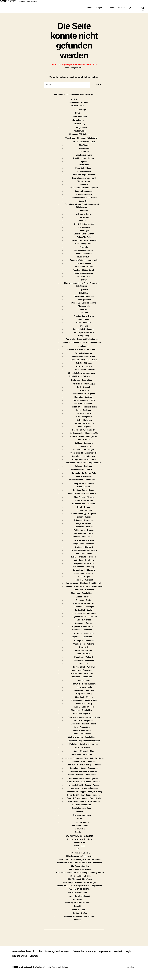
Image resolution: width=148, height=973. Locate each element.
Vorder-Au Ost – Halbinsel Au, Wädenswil (83, 583)
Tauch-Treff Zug (84, 257)
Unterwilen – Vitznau (83, 527)
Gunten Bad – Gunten (84, 610)
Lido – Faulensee (83, 620)
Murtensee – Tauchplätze (81, 710)
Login (129, 8)
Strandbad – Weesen (84, 697)
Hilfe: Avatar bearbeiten (80, 853)
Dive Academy (84, 227)
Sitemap (77, 920)
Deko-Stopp (84, 217)
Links (79, 819)
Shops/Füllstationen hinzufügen (81, 373)
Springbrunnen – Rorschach (84, 460)
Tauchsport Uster (83, 277)
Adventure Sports (83, 214)
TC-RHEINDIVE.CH (84, 194)
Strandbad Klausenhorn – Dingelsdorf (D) (83, 463)
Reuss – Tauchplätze (82, 730)
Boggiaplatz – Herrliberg (83, 544)
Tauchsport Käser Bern (84, 333)
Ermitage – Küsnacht (84, 547)
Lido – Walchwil (83, 654)
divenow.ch (84, 152)
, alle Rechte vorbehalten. (58, 967)
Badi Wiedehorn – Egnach (84, 394)
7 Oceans (84, 211)
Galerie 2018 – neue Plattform (79, 839)
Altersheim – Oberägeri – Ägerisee (83, 779)
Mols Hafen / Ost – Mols (84, 691)
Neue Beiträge (80, 110)
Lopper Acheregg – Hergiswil (83, 514)
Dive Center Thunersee (84, 296)
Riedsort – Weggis (84, 517)
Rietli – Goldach (84, 440)
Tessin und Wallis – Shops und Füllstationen (82, 342)
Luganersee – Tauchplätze (82, 670)
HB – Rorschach (84, 414)
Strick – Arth (84, 664)
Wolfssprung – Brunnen (84, 530)
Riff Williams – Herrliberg (83, 567)
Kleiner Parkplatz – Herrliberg (83, 557)
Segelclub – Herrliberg (83, 573)
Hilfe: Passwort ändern (79, 866)
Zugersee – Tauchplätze (82, 637)
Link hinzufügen (82, 822)
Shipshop (84, 326)
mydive (84, 162)
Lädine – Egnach (84, 427)
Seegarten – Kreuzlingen (83, 450)
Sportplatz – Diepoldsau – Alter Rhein (84, 717)
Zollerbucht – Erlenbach (84, 590)
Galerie (78, 832)
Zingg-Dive (83, 201)
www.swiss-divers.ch (24, 951)
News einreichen (80, 117)
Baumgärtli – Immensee (84, 641)
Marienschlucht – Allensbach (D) (84, 433)
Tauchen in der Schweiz (28, 1)
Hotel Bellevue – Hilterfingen (84, 613)
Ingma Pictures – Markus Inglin (84, 240)
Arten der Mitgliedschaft (79, 896)
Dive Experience (84, 300)
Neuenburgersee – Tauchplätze (81, 480)
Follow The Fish (84, 237)
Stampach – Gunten (83, 623)
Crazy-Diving (83, 336)
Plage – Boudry (83, 487)
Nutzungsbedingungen (77, 892)
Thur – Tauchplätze (82, 747)
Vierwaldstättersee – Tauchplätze (82, 493)
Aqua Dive (83, 290)
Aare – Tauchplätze (82, 727)
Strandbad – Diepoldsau (83, 721)
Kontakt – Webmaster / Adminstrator (79, 916)
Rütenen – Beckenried (83, 520)
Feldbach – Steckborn (83, 404)
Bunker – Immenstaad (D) (84, 400)
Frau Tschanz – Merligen (83, 603)
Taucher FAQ (79, 124)
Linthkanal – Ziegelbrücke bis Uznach (84, 741)
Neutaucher (84, 165)
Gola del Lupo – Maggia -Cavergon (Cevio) (84, 792)
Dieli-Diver (83, 221)
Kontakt (77, 906)
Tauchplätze (99, 8)
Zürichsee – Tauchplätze (81, 537)
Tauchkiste (83, 185)
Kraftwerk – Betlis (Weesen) (83, 684)
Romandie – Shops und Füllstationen (82, 339)
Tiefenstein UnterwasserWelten (84, 198)
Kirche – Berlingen (84, 420)
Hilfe (78, 849)
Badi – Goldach (83, 387)
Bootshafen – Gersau (84, 501)
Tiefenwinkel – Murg (83, 704)
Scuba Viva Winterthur (83, 250)
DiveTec (83, 310)
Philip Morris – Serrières (83, 484)
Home (89, 8)
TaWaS (84, 280)
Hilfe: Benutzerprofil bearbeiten (79, 856)
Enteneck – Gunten (84, 600)
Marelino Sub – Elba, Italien (83, 357)
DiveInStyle (84, 231)
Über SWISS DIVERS (79, 826)
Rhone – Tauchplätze (82, 734)
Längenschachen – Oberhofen (84, 617)
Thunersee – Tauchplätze (81, 593)
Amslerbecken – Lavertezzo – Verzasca (83, 782)
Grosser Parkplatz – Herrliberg (84, 550)
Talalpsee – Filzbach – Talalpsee (83, 771)
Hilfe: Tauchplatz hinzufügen (80, 879)
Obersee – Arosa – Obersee (83, 762)
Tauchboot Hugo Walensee (83, 175)
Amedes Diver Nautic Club (84, 142)
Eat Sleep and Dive (84, 155)
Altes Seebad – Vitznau (84, 497)
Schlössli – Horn (84, 446)
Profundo (84, 247)
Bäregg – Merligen (83, 597)
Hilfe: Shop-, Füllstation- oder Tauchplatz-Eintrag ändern (80, 873)
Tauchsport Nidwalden (83, 273)
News (77, 113)
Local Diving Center (83, 244)
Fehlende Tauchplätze (81, 805)
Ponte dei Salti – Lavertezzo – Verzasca (83, 795)
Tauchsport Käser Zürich (83, 270)
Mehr (120, 8)
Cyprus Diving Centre (84, 353)
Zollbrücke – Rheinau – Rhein (83, 724)
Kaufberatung (80, 131)
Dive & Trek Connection (84, 224)
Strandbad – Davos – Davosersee (84, 768)
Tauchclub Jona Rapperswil (84, 178)
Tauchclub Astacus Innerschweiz (84, 260)
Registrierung (29, 956)
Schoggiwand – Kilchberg (84, 570)
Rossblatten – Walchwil (84, 660)
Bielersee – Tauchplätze (82, 630)
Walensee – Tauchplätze (81, 677)
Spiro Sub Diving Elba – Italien (84, 360)
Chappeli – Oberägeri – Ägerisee (84, 788)
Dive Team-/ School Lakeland (83, 303)
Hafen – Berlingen (83, 410)
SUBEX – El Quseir (84, 363)
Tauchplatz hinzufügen (81, 808)
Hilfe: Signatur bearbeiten (80, 876)
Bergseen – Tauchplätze (82, 755)
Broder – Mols (84, 681)
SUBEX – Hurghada (83, 366)
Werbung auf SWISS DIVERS (77, 903)
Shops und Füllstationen (79, 134)
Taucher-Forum (77, 106)
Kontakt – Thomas (79, 910)
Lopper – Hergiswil (84, 510)
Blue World (83, 145)
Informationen (78, 120)
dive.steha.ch (84, 148)
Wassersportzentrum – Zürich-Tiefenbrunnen (84, 587)
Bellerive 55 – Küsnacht (84, 541)
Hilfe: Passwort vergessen (79, 869)
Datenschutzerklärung (87, 951)
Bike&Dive (83, 293)
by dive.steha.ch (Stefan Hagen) (32, 967)
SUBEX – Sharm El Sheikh (84, 370)
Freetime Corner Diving (84, 316)
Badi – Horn (84, 391)
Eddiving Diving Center (84, 234)
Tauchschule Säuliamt (83, 267)
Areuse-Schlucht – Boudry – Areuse (83, 785)
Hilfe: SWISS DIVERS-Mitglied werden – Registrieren (79, 886)
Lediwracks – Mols (84, 687)
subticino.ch (84, 346)
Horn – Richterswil (84, 554)
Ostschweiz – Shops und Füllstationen (81, 138)
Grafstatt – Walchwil (83, 651)
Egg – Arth (83, 647)
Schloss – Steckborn (84, 443)
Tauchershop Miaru (84, 264)
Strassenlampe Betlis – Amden (84, 700)
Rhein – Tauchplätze (81, 714)
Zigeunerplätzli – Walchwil (84, 667)
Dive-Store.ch (84, 306)
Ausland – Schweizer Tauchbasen (81, 350)
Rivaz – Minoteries (84, 477)
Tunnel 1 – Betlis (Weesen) (83, 707)
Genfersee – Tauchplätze (81, 469)
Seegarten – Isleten (84, 524)
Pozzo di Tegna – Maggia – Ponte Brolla (84, 798)
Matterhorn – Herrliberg (84, 560)
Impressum (77, 900)
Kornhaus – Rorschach (84, 423)
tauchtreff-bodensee (83, 191)
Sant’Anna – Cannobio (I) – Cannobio (84, 802)
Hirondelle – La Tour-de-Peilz (84, 473)
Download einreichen (82, 815)
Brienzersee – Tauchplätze (82, 674)
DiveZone (84, 313)
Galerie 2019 (79, 843)
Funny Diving (84, 319)
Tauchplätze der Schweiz (79, 376)
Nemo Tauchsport (83, 323)
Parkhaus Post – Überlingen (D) (83, 437)
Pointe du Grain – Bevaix (83, 490)
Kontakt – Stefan (80, 913)
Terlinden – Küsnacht (84, 580)
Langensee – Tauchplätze (82, 627)
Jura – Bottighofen (84, 417)
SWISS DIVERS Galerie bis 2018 (79, 836)
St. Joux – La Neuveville (84, 634)
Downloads (79, 811)
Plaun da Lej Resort (83, 168)
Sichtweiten (80, 829)
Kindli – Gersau (83, 507)
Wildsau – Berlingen (83, 466)
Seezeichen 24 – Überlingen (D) (84, 453)
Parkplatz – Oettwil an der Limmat (83, 744)
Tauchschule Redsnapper (84, 329)
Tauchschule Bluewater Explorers (83, 188)
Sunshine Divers (84, 171)
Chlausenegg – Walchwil (83, 644)
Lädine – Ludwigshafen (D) (83, 430)
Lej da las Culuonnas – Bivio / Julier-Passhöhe (84, 758)
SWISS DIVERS (8, 1)
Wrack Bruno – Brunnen (83, 533)
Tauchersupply (83, 181)
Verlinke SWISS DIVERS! (79, 889)
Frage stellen (81, 128)
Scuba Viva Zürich (83, 254)
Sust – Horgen (84, 577)
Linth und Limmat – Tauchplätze (81, 737)
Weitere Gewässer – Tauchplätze (81, 775)
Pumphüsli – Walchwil (83, 657)
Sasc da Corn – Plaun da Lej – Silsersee (84, 765)
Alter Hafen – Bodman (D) (84, 384)
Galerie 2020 (79, 846)
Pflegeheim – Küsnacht (84, 564)
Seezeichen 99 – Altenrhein (83, 456)
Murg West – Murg (83, 694)
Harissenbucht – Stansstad (83, 504)
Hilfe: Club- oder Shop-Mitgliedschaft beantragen (80, 860)
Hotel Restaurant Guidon (83, 158)
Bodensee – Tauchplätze (81, 380)
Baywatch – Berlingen (83, 397)
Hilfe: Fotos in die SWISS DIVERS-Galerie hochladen (79, 863)
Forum (111, 8)
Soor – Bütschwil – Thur (83, 751)
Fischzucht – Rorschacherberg (84, 407)
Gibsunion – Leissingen (84, 607)
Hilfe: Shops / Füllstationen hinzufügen (79, 883)
